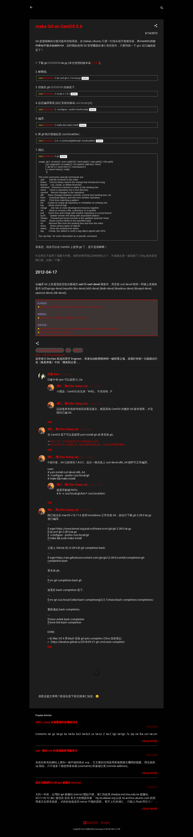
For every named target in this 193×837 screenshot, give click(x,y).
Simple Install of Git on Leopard (55, 332)
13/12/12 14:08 (95, 485)
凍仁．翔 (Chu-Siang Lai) (72, 386)
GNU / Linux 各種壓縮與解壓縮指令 (56, 722)
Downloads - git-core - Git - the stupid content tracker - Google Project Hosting (79, 328)
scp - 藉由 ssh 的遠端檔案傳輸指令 (56, 750)
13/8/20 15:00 (95, 404)
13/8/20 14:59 (86, 510)
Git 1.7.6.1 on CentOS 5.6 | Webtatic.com (74, 441)
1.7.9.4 (95, 62)
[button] (156, 26)
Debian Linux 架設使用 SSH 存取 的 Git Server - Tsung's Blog (70, 307)
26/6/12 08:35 (86, 429)
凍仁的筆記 (46, 7)
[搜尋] (162, 8)
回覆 (49, 422)
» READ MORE (149, 741)
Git (68, 350)
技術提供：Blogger (96, 822)
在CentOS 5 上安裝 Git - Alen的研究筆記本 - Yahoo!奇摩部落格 (87, 444)
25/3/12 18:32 (67, 374)
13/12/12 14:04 (86, 457)
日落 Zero (53, 374)
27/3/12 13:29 (95, 386)
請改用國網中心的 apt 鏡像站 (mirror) (58, 782)
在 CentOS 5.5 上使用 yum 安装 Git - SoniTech (63, 317)
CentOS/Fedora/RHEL (50, 350)
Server (78, 350)
